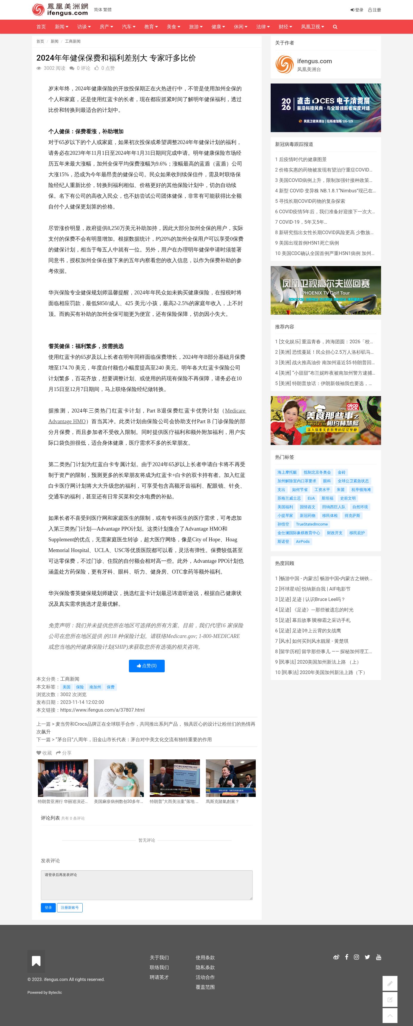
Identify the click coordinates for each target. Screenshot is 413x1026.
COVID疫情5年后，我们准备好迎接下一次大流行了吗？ (337, 211)
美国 (66, 687)
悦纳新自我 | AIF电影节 (326, 589)
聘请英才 (159, 977)
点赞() (147, 665)
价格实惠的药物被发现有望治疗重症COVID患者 (329, 170)
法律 (263, 27)
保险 (80, 687)
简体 (98, 9)
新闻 (54, 41)
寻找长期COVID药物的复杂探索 (312, 201)
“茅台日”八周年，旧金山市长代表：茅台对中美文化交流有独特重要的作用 (134, 739)
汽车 (128, 27)
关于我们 (159, 957)
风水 (285, 641)
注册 (374, 9)
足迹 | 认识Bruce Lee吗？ (318, 599)
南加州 (95, 687)
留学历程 (289, 651)
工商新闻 (73, 41)
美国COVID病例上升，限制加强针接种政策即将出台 (333, 180)
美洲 (285, 352)
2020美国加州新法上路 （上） (329, 662)
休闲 (240, 27)
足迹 (285, 599)
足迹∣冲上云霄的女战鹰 (316, 630)
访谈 (84, 27)
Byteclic (55, 992)
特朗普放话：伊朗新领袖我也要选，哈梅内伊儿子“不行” (351, 383)
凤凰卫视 (312, 27)
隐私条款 (205, 967)
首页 (40, 41)
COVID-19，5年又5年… (303, 222)
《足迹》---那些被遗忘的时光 (322, 610)
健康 (218, 27)
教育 (151, 27)
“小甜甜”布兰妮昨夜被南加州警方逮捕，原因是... (343, 373)
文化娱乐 (289, 341)
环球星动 (289, 589)
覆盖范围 (205, 987)
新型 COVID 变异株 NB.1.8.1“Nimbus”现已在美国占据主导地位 (345, 191)
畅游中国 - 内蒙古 (298, 578)
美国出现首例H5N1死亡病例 (309, 243)
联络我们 (159, 967)
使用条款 (205, 957)
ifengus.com (314, 61)
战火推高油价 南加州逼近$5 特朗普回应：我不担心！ (348, 362)
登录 (48, 908)
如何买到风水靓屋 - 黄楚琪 (320, 641)
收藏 (44, 753)
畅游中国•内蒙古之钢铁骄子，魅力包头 (361, 578)
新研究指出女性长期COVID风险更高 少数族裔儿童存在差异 (341, 232)
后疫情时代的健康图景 (303, 159)
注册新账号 (70, 908)
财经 (285, 27)
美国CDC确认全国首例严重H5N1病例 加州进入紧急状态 (341, 253)
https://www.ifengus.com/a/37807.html (102, 710)
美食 (173, 27)
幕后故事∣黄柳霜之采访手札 (321, 620)
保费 (111, 687)
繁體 (107, 9)
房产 (106, 27)
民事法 (287, 662)
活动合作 (205, 977)
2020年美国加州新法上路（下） (334, 672)
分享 (64, 753)
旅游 (196, 27)
